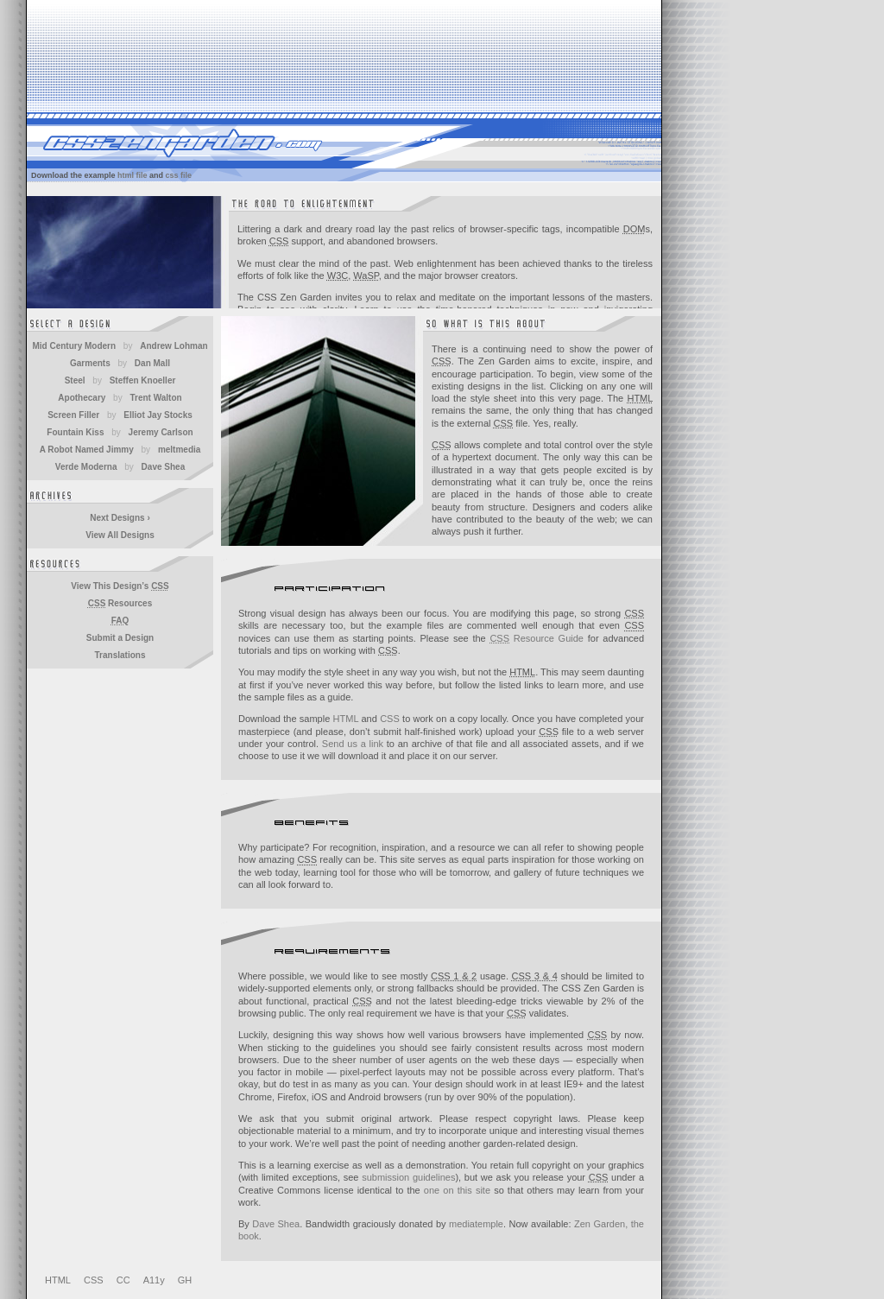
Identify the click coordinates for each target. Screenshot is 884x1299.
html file (132, 175)
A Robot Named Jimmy (87, 449)
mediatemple (476, 1224)
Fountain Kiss (75, 432)
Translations (120, 655)
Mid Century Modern (74, 346)
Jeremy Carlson (161, 432)
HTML (346, 718)
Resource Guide (536, 638)
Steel (75, 380)
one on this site (457, 1190)
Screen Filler (73, 415)
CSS (390, 718)
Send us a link (352, 743)
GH (185, 1280)
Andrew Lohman (173, 346)
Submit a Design (120, 638)
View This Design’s (119, 586)
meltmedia (179, 449)
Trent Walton (155, 397)
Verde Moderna (86, 467)
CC (123, 1280)
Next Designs (119, 518)
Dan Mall (152, 363)
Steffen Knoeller (143, 380)
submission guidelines (408, 1177)
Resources (120, 603)
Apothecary (81, 397)
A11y (154, 1280)
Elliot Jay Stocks (157, 415)
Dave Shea (276, 1224)
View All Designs (119, 535)
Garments (90, 363)
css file (179, 175)
